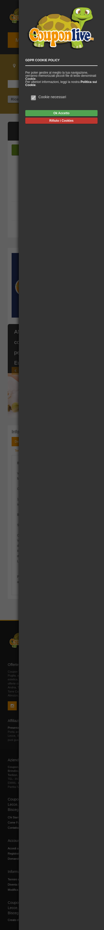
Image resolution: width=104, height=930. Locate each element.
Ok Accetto (61, 113)
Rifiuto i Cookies (61, 120)
